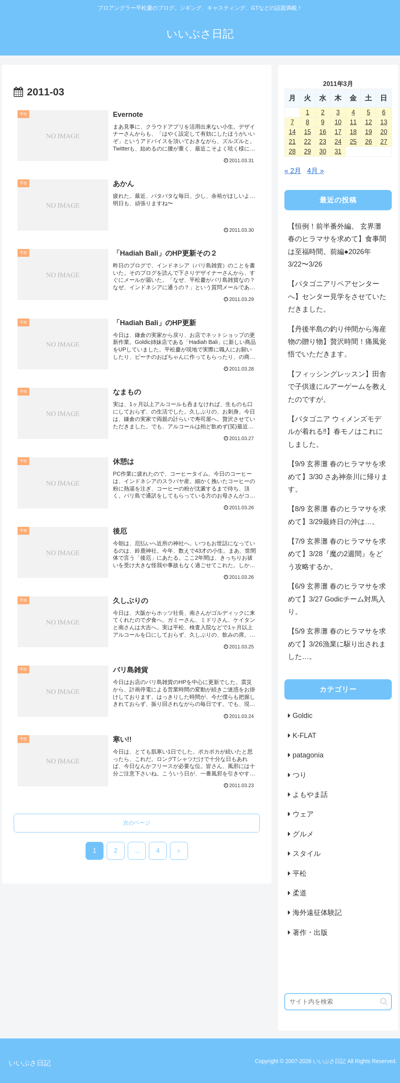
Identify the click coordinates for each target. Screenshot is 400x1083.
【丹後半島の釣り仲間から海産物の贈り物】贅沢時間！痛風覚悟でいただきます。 (337, 341)
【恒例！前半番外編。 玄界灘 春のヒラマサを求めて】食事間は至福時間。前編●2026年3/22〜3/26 (337, 245)
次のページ (136, 823)
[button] (384, 1001)
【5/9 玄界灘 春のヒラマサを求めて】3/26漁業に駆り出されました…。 (337, 644)
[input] (337, 1001)
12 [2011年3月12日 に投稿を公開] (368, 122)
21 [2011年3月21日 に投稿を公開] (292, 141)
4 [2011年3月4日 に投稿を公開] (353, 112)
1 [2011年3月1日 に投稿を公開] (307, 112)
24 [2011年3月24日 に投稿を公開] (337, 141)
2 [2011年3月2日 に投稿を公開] (323, 112)
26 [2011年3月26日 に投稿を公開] (368, 141)
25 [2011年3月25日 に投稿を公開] (353, 141)
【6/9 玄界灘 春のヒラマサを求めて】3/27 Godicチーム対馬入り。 (337, 599)
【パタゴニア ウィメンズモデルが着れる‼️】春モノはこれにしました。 (335, 431)
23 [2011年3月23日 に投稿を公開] (322, 141)
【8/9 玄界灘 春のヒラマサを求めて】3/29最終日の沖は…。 (337, 515)
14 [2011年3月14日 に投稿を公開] (292, 132)
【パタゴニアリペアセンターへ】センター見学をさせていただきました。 (337, 296)
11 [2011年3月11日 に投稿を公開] (353, 122)
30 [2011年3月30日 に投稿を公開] (322, 151)
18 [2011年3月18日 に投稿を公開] (353, 132)
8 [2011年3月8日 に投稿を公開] (307, 122)
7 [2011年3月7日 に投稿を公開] (292, 122)
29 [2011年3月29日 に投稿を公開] (307, 151)
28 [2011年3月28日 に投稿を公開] (292, 151)
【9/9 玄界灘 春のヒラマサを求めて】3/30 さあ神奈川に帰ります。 (338, 476)
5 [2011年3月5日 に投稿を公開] (368, 112)
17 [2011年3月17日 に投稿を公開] (337, 132)
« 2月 (292, 171)
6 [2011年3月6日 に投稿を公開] (384, 112)
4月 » (315, 171)
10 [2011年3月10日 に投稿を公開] (337, 122)
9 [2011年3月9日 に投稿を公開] (323, 122)
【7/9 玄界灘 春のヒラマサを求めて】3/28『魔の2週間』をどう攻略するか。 (337, 554)
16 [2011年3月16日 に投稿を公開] (322, 132)
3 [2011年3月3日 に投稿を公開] (338, 112)
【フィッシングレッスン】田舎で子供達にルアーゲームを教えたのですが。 (337, 386)
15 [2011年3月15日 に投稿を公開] (307, 132)
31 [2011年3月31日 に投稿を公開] (337, 151)
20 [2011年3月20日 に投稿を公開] (384, 132)
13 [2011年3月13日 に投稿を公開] (384, 122)
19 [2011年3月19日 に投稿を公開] (368, 132)
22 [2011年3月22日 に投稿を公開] (307, 141)
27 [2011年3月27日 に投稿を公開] (384, 141)
